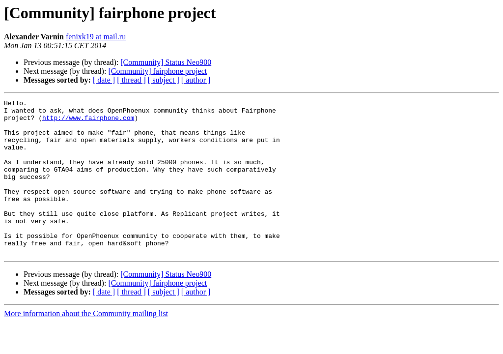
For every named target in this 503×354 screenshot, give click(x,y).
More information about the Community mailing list (86, 344)
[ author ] (196, 80)
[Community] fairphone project (157, 71)
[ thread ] (131, 80)
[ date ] (104, 80)
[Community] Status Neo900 (165, 62)
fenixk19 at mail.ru (96, 36)
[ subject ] (163, 80)
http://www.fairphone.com (88, 122)
